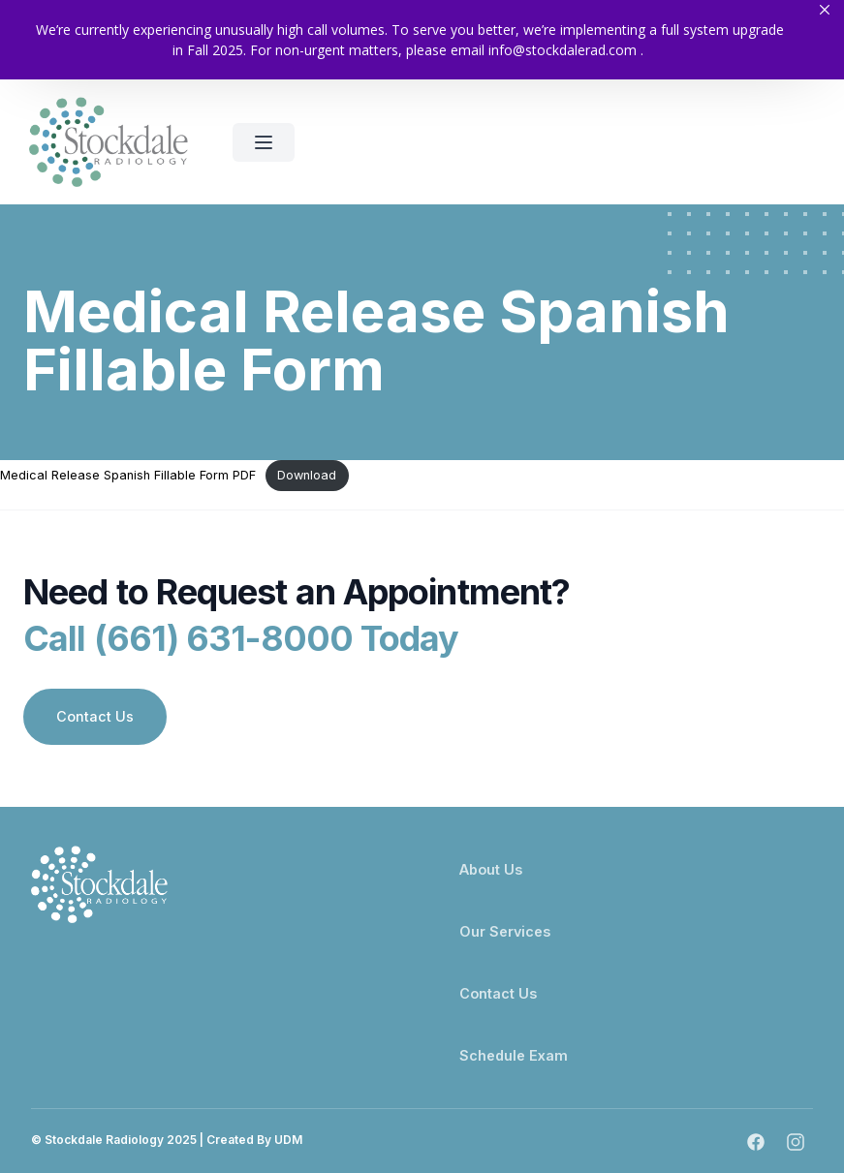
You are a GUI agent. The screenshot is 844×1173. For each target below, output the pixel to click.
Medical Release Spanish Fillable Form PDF (128, 475)
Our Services (504, 931)
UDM (288, 1139)
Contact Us (95, 717)
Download (306, 475)
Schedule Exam (513, 1055)
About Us (490, 869)
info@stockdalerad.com (562, 50)
